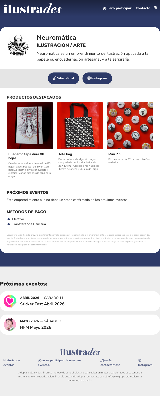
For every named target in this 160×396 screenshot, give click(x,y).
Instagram (97, 78)
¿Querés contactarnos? (110, 362)
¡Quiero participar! (117, 8)
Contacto (143, 8)
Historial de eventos (11, 362)
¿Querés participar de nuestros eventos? (59, 362)
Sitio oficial (63, 78)
